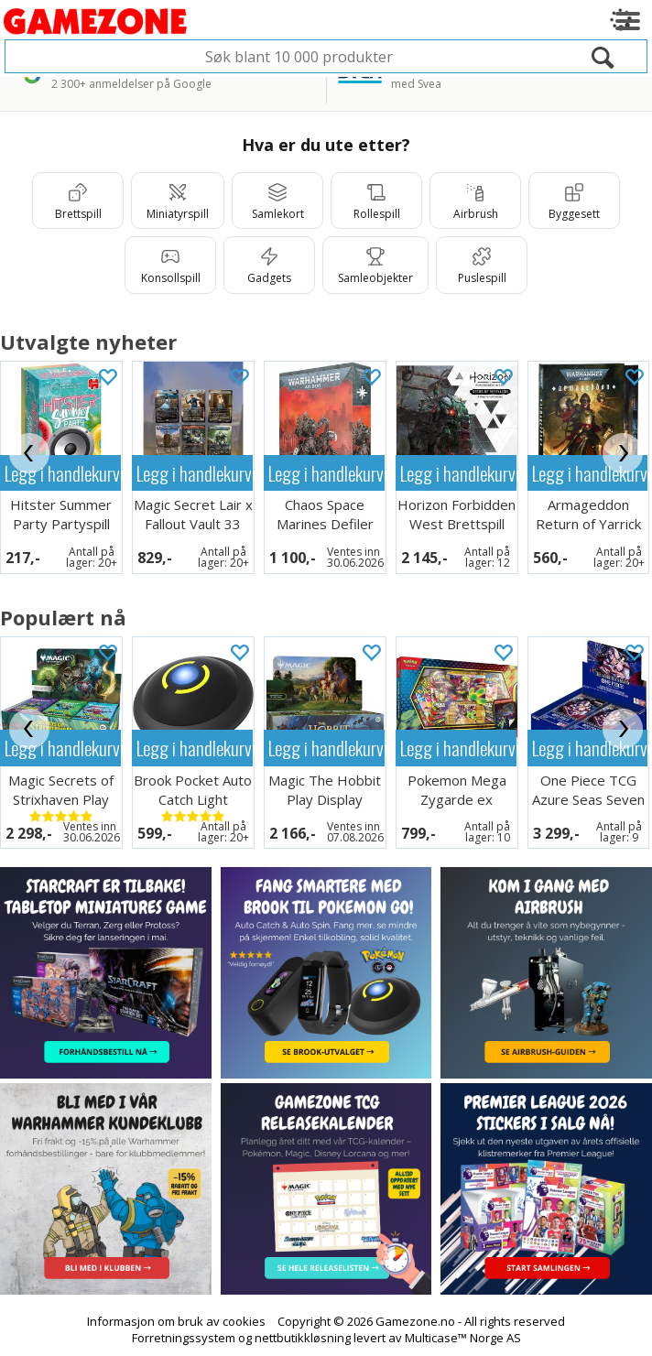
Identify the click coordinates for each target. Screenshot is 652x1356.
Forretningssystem (183, 1337)
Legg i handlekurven (63, 473)
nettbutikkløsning (303, 1337)
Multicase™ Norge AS (463, 1337)
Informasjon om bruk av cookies (176, 1321)
